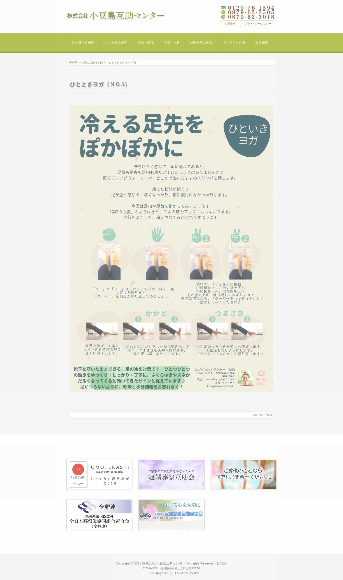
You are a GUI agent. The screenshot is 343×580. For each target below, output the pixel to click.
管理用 (221, 563)
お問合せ (229, 23)
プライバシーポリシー (258, 23)
